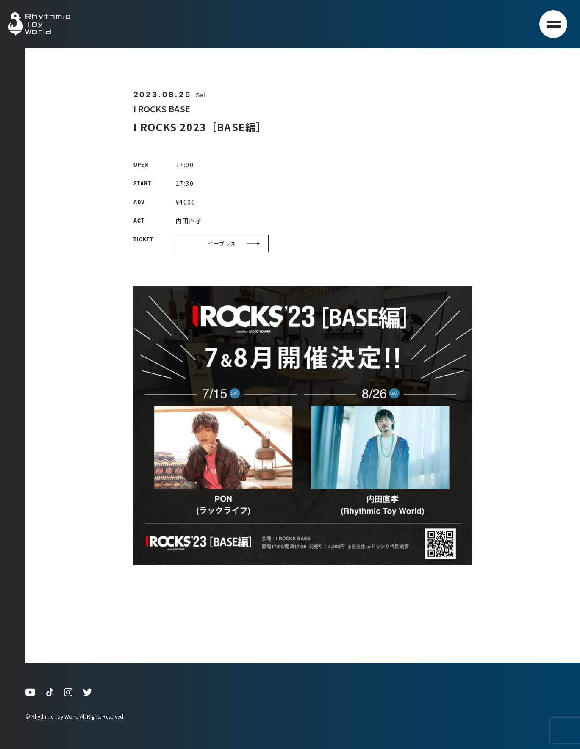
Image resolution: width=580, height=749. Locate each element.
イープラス (234, 243)
